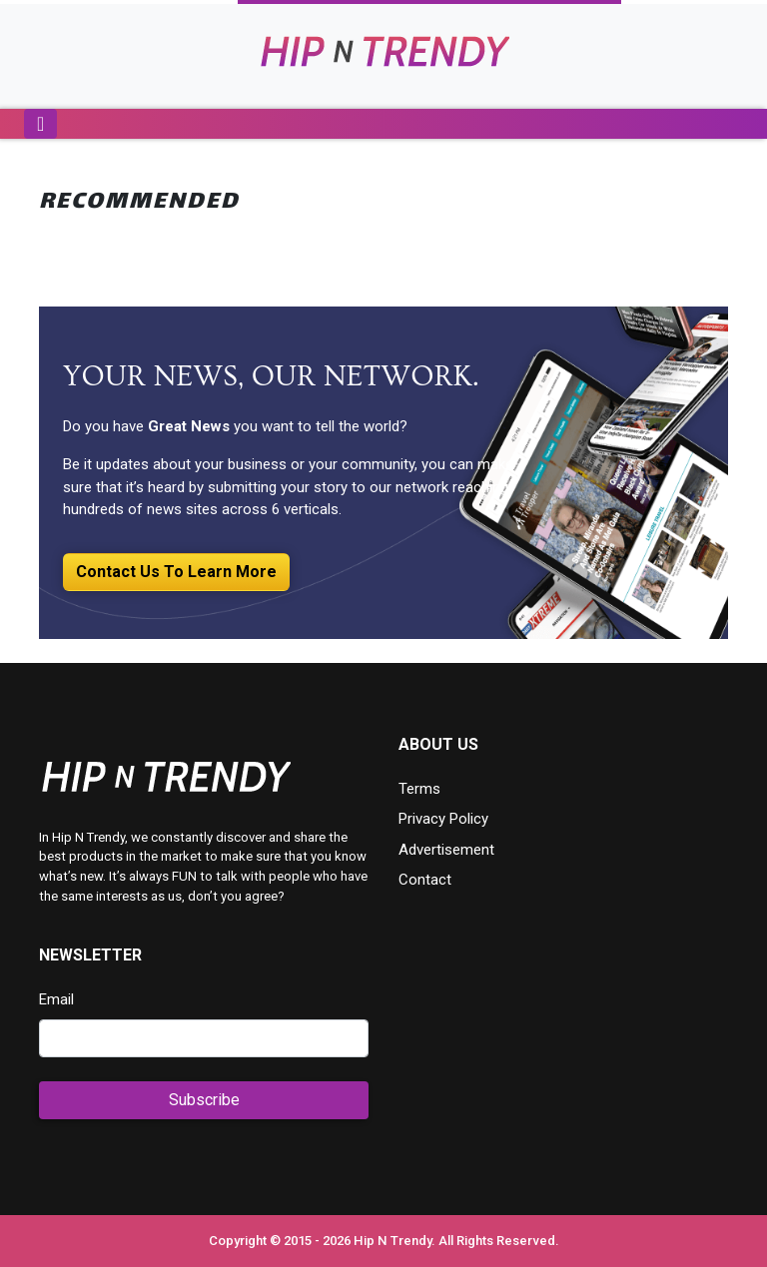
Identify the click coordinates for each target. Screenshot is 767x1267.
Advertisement (446, 850)
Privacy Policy (443, 819)
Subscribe (204, 1099)
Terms (419, 789)
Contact (424, 880)
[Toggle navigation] (40, 124)
